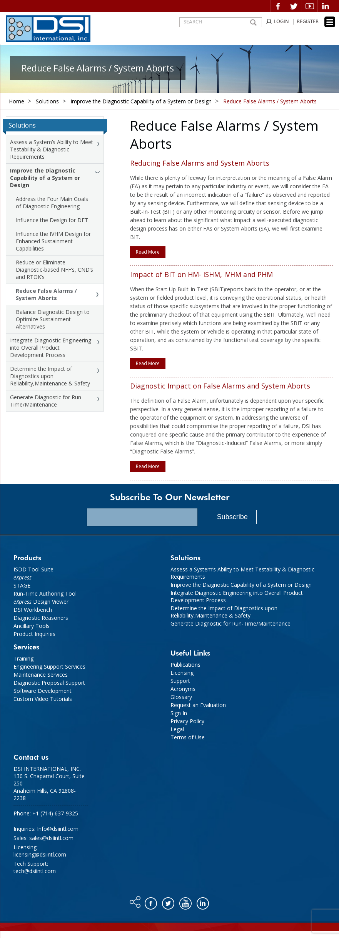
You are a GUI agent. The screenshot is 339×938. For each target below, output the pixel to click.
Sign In (178, 713)
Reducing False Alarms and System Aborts (199, 163)
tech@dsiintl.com (34, 871)
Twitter (294, 6)
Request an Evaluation (198, 705)
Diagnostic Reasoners (40, 617)
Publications (185, 664)
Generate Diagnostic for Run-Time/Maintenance (46, 400)
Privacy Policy (187, 721)
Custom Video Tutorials (42, 698)
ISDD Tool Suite (33, 569)
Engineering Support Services (49, 666)
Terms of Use (187, 737)
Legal (177, 729)
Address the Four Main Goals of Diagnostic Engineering (52, 202)
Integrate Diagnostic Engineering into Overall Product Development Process (50, 348)
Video (310, 6)
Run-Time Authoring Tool (45, 593)
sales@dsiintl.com (51, 838)
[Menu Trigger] (329, 22)
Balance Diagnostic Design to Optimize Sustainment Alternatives (53, 319)
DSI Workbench (32, 609)
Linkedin (325, 6)
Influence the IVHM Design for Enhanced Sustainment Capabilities (53, 241)
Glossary (181, 697)
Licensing (182, 672)
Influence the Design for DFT (52, 220)
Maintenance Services (40, 674)
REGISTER (308, 22)
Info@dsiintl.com (57, 828)
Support (180, 680)
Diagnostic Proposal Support (49, 682)
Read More (148, 252)
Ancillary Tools (31, 625)
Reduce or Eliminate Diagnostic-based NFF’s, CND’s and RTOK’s (54, 270)
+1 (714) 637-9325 (55, 813)
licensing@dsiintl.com (39, 854)
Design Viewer (40, 601)
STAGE (21, 585)
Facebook (278, 6)
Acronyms (182, 688)
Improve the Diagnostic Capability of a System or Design (45, 178)
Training (23, 658)
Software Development (42, 690)
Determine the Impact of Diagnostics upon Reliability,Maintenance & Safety (50, 376)
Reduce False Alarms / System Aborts (46, 294)
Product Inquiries (34, 634)
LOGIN (281, 22)
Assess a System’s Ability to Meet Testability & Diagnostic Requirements (51, 149)
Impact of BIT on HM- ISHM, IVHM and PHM (201, 274)
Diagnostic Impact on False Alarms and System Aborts (220, 385)
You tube (186, 901)
